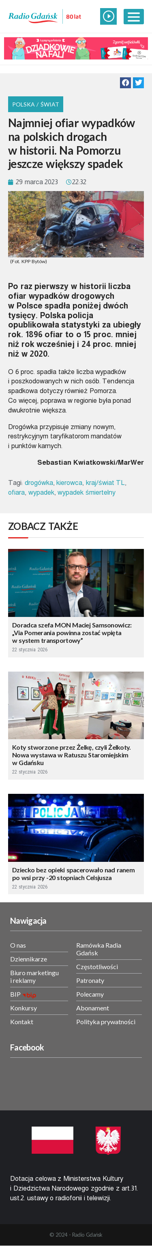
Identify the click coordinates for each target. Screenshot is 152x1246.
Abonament (92, 1008)
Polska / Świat (35, 104)
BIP (15, 994)
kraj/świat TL (105, 483)
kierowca (69, 483)
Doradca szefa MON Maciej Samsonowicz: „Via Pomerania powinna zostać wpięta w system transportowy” (72, 632)
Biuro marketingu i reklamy (34, 976)
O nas (18, 945)
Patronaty (90, 980)
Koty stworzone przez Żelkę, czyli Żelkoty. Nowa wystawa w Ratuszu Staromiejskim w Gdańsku (71, 754)
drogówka (39, 483)
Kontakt (21, 1021)
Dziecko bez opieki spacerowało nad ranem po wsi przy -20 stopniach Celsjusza (73, 873)
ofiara (16, 492)
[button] (125, 82)
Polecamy (90, 994)
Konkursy (23, 1008)
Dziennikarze (28, 959)
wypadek (41, 492)
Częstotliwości (97, 966)
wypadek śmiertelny (86, 492)
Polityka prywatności (105, 1021)
